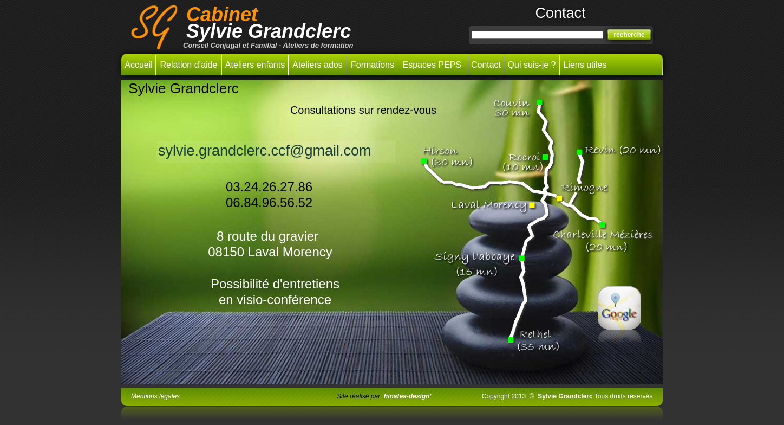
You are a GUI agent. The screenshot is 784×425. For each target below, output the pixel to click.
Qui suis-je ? (532, 64)
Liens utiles (584, 64)
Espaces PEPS (433, 64)
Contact (486, 64)
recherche (628, 34)
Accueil (139, 64)
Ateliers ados (317, 64)
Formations (372, 64)
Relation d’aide (189, 64)
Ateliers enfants (255, 64)
